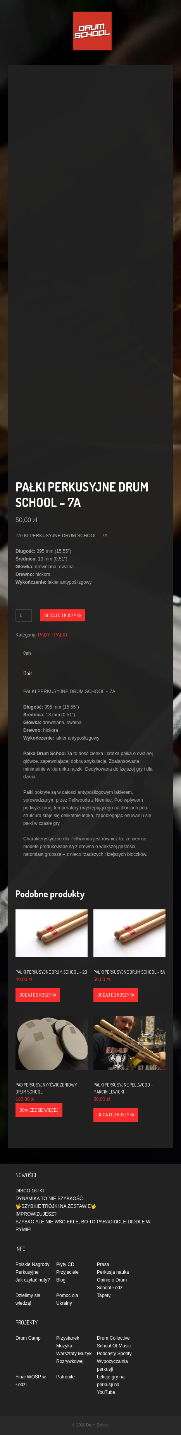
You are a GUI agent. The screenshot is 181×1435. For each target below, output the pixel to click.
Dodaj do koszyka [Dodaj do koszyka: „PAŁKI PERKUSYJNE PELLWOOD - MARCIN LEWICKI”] (115, 1115)
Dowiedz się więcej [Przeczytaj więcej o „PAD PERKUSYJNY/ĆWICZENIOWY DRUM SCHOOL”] (39, 1110)
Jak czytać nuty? (33, 1280)
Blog (61, 1280)
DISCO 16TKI (30, 1191)
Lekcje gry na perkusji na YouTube (110, 1384)
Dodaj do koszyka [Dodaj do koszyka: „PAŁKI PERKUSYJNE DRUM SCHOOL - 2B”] (37, 995)
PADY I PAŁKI (52, 635)
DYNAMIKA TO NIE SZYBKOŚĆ (49, 1198)
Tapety (103, 1295)
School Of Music (114, 1346)
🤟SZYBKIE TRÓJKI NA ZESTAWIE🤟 (56, 1206)
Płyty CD (65, 1264)
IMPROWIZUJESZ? (36, 1214)
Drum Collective (113, 1338)
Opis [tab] (27, 653)
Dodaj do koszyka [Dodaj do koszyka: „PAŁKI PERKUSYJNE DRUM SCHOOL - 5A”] (115, 995)
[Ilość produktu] (24, 615)
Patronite (65, 1377)
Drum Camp (28, 1338)
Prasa (103, 1264)
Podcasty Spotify (114, 1353)
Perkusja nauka (113, 1272)
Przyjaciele (67, 1272)
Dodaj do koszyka (62, 615)
